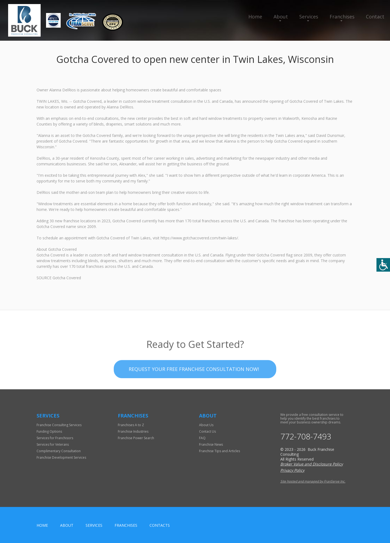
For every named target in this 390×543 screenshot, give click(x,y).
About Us (206, 425)
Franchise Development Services (61, 457)
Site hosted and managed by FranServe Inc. (312, 481)
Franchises (342, 16)
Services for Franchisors (55, 438)
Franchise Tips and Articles (219, 451)
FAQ (202, 438)
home (42, 525)
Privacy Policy (292, 470)
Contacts (160, 525)
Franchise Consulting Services (59, 425)
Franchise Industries (133, 431)
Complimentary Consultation (59, 451)
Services (308, 16)
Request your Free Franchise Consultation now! (194, 379)
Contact (375, 16)
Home (255, 16)
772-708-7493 (305, 436)
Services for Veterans (53, 444)
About (281, 16)
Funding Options (49, 431)
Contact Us (207, 431)
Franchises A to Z (131, 425)
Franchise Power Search (136, 438)
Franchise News (211, 444)
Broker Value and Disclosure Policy (311, 464)
